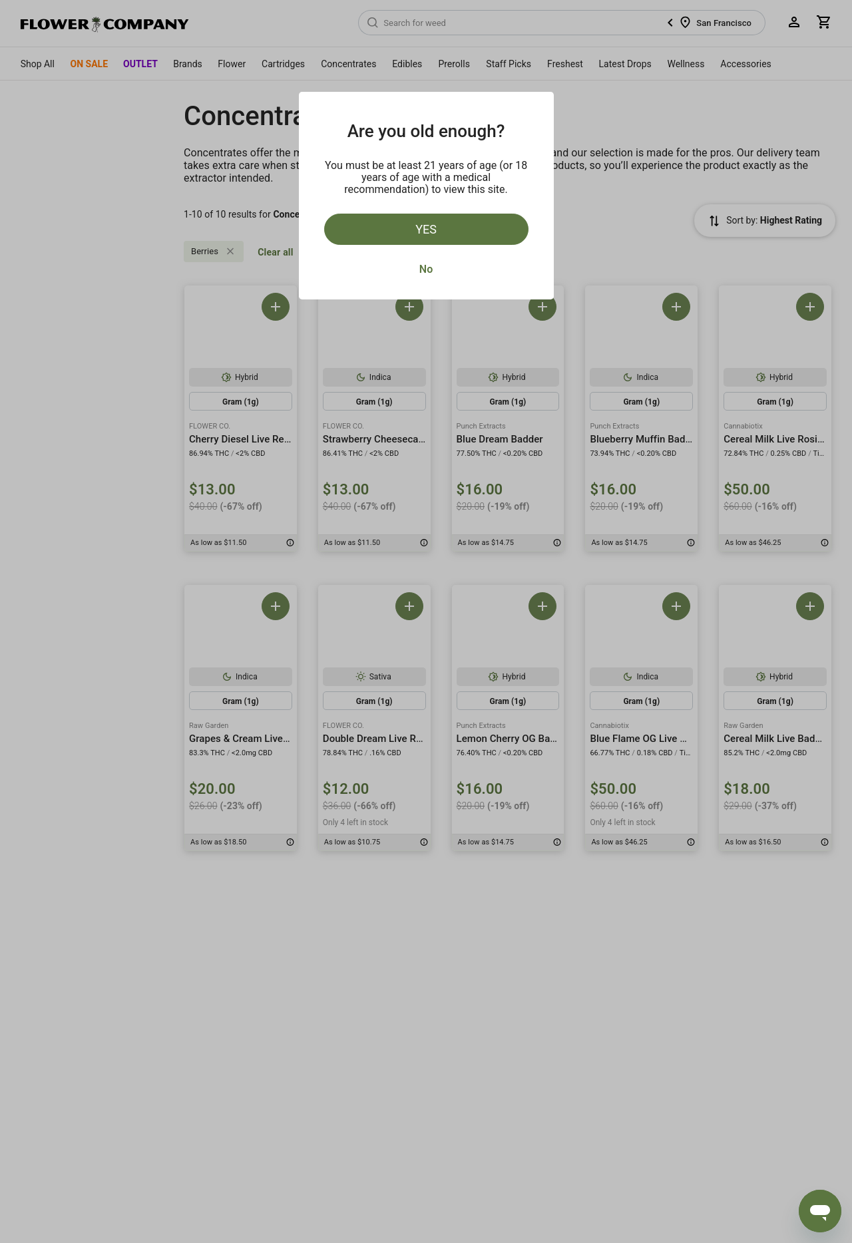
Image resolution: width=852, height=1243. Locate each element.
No (426, 269)
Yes (426, 229)
